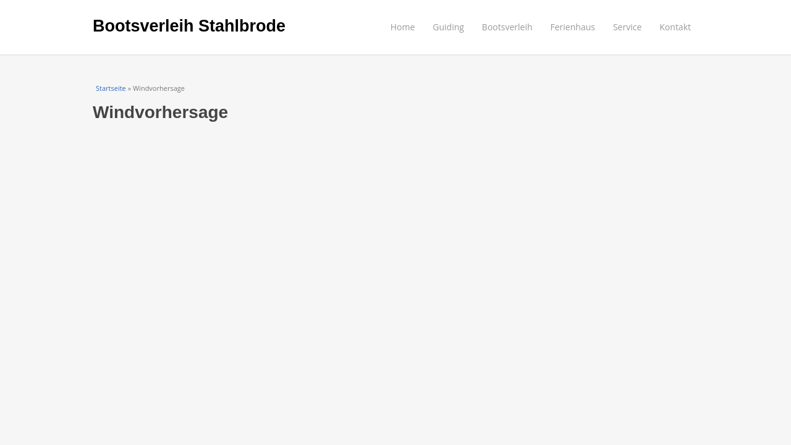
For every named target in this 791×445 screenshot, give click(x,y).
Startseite (111, 88)
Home (403, 27)
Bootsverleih (507, 27)
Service (627, 27)
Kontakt (675, 27)
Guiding (448, 27)
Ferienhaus (573, 27)
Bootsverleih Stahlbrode (189, 26)
